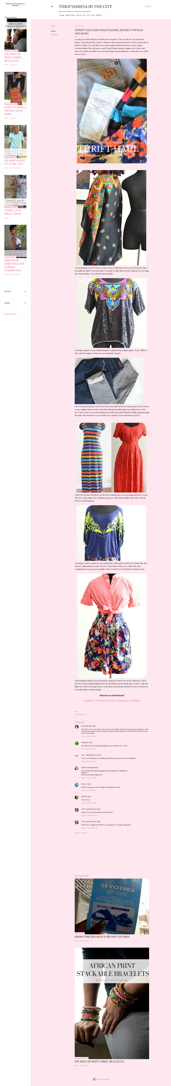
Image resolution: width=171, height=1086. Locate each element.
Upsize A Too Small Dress (12, 212)
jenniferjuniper (86, 726)
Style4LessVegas (87, 767)
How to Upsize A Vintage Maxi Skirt (15, 111)
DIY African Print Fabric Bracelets (99, 1061)
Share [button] (53, 26)
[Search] (147, 6)
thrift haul (54, 35)
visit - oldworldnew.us (89, 755)
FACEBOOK (89, 701)
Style (78, 15)
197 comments (84, 941)
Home (61, 15)
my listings (19, 4)
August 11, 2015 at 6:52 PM (89, 815)
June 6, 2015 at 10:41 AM (88, 778)
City (87, 15)
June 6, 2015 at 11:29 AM (88, 790)
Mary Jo (84, 784)
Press (98, 15)
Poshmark (15, 5)
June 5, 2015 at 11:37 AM (88, 736)
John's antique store (89, 809)
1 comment (83, 1065)
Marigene (85, 742)
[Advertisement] (112, 854)
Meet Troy (69, 15)
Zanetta (84, 796)
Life (92, 15)
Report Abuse (10, 314)
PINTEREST (135, 701)
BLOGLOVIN (110, 701)
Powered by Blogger (101, 1079)
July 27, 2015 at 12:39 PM (89, 803)
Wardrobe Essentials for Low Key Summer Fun (14, 265)
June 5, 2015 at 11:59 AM (88, 749)
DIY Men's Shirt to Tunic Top (14, 162)
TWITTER (99, 701)
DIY (83, 15)
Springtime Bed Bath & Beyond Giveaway (102, 936)
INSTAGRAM (123, 701)
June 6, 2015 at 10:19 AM (88, 761)
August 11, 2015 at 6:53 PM (89, 828)
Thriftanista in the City (85, 6)
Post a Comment (81, 833)
